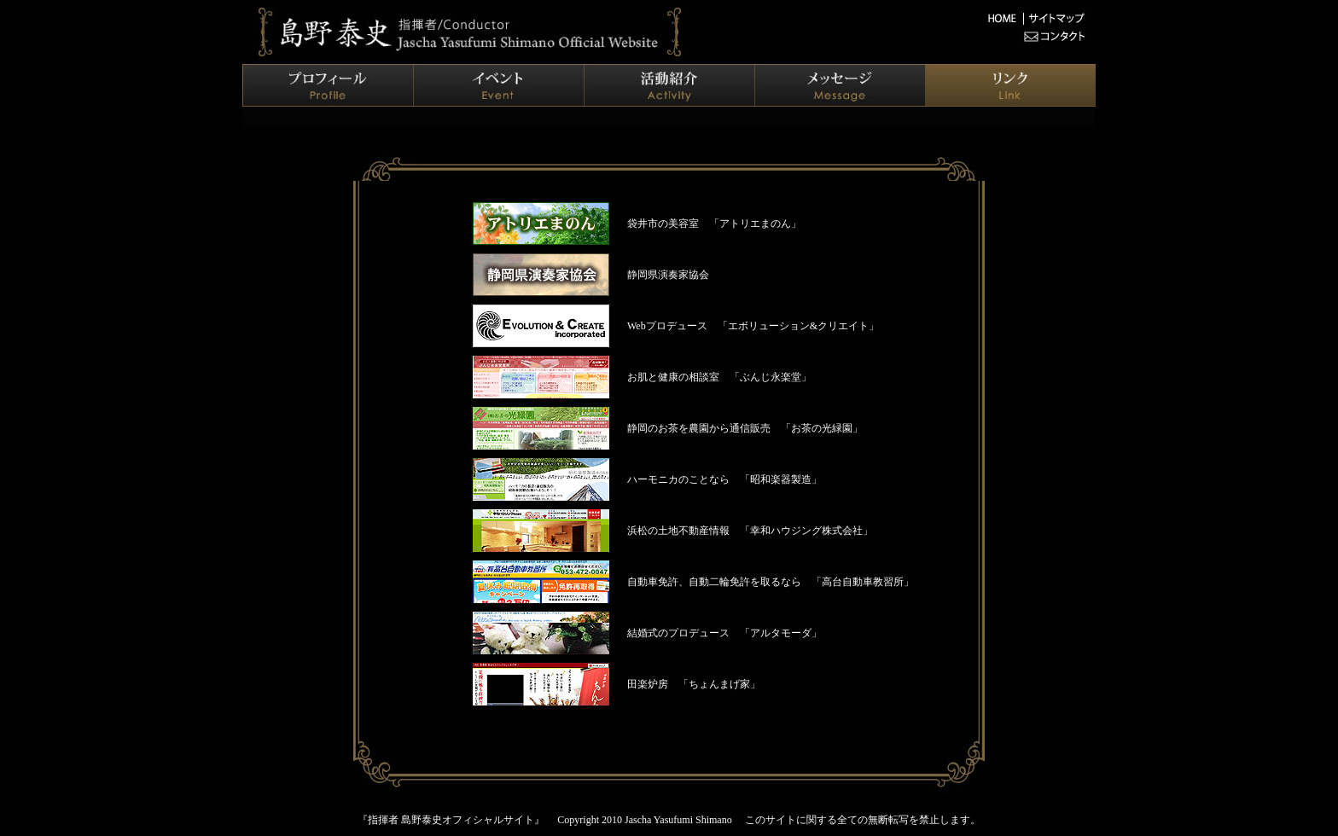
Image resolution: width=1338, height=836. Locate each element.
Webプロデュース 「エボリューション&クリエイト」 (753, 326)
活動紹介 (669, 85)
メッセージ (839, 85)
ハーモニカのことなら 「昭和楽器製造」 (724, 479)
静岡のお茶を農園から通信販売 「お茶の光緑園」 (745, 428)
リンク (1010, 85)
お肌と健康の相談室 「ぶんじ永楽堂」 (719, 377)
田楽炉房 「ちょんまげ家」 (693, 684)
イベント (498, 85)
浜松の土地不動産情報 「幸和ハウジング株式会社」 (750, 531)
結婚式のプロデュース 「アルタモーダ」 (724, 633)
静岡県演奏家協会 (668, 275)
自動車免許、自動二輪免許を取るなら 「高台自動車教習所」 (770, 582)
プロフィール (327, 85)
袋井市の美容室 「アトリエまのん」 (714, 223)
